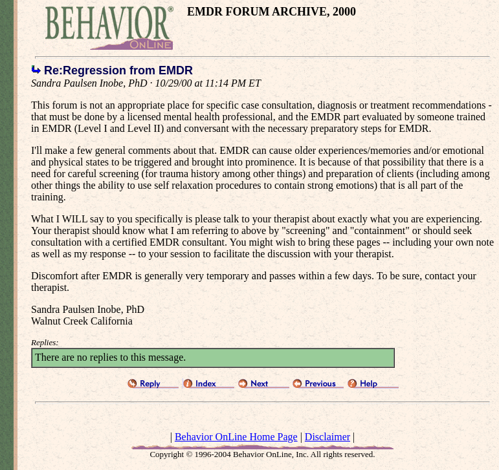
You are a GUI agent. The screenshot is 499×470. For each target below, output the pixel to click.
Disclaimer (327, 436)
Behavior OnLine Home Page (236, 436)
